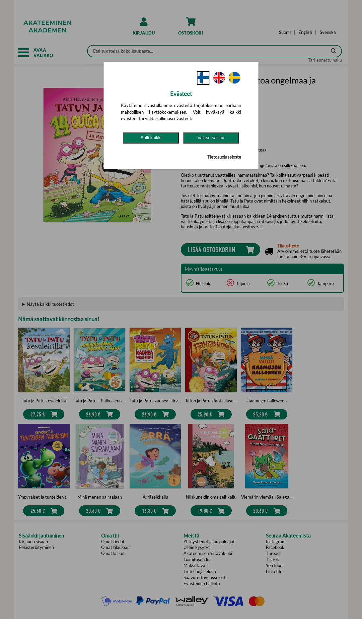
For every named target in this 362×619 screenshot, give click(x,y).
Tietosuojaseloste (224, 157)
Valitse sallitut (211, 137)
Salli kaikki (151, 137)
